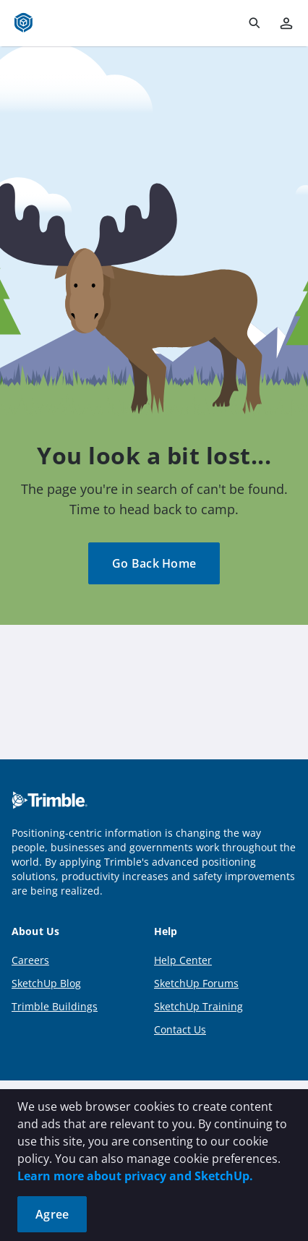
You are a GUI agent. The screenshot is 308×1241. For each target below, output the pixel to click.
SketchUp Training (198, 1006)
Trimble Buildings (55, 1006)
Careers (30, 960)
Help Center (183, 960)
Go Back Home (154, 563)
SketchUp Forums (196, 983)
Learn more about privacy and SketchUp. (135, 1176)
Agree (52, 1214)
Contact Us (180, 1029)
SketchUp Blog (46, 983)
